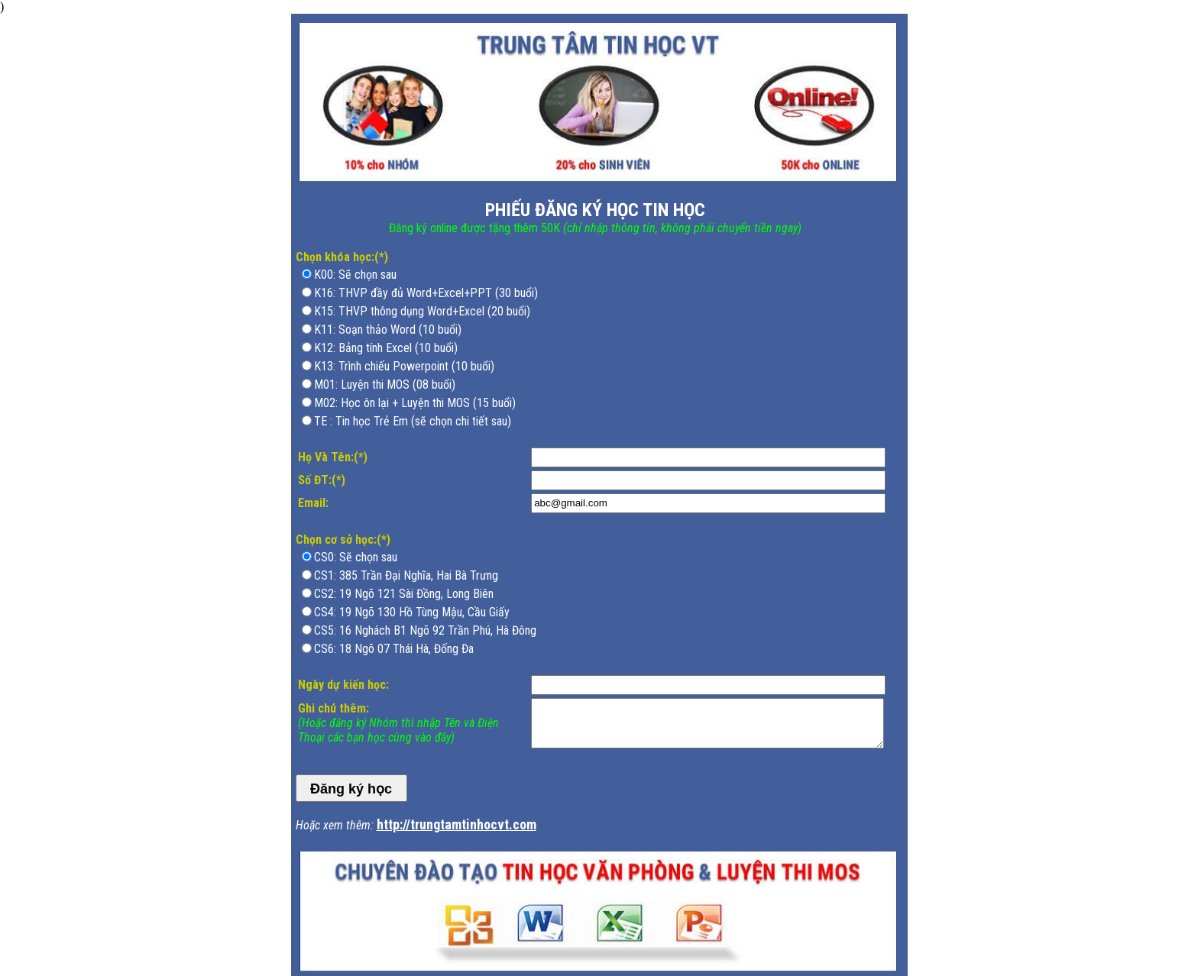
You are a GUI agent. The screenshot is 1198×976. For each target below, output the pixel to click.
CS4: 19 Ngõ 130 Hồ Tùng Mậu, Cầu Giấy (412, 612)
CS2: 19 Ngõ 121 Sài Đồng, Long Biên (404, 594)
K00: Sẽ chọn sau (355, 274)
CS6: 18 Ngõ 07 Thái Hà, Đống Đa (394, 649)
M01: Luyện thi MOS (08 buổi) (384, 384)
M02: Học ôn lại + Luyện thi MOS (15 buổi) (415, 403)
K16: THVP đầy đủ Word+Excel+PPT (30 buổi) (426, 293)
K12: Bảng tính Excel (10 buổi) (386, 348)
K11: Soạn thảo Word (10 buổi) (387, 329)
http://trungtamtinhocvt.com (456, 824)
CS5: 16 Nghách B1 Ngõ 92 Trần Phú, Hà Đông (425, 630)
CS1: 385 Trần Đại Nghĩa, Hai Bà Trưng (406, 575)
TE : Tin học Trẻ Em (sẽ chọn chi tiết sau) (412, 421)
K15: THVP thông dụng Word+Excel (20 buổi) (422, 311)
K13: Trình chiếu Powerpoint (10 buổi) (404, 366)
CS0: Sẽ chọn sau (355, 557)
